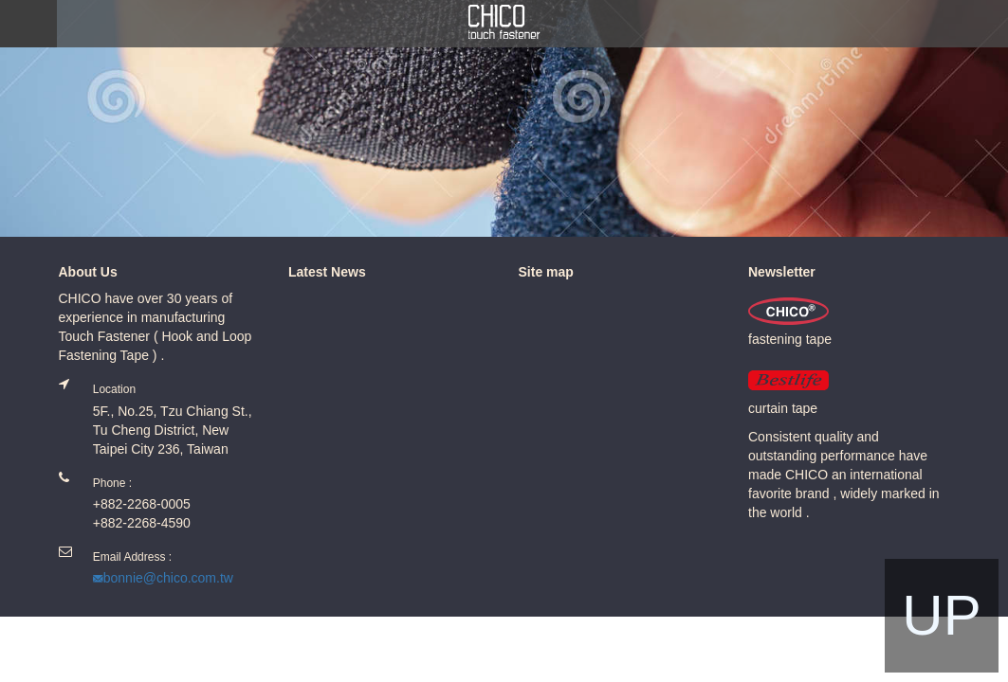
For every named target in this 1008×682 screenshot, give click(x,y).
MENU (28, 23)
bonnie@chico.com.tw (168, 577)
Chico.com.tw (504, 22)
